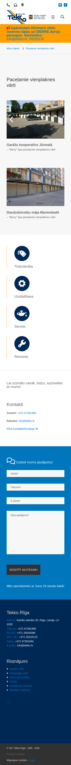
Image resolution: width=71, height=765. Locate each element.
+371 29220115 (28, 636)
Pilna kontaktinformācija (22, 428)
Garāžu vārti (16, 668)
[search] (62, 17)
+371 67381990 (27, 413)
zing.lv (32, 737)
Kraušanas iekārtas (20, 685)
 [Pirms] (12, 119)
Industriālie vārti (18, 673)
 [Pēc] (59, 119)
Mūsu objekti (13, 48)
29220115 (36, 39)
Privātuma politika (16, 731)
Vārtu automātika (19, 677)
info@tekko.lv (17, 39)
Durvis (13, 681)
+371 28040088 (26, 632)
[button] (53, 17)
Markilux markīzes (20, 690)
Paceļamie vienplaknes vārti (40, 48)
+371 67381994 (24, 641)
